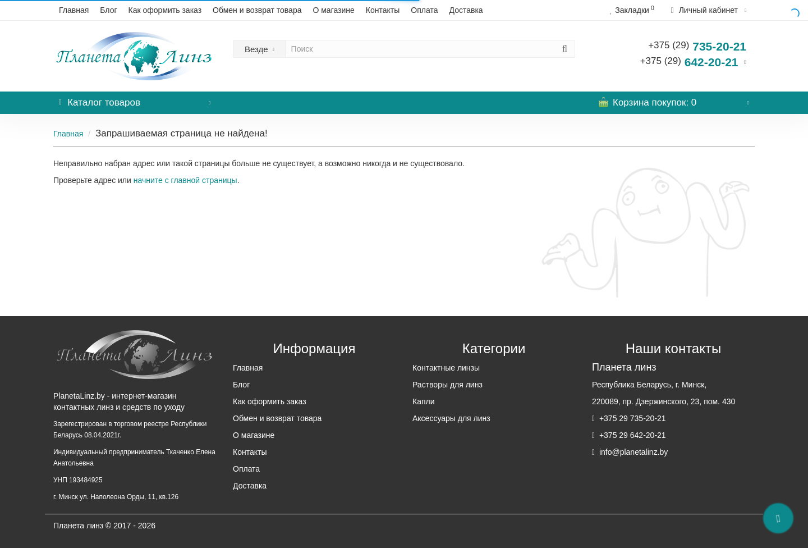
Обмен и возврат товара (257, 10)
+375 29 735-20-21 (631, 418)
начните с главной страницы (185, 180)
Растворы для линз (447, 384)
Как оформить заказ (165, 10)
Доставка (466, 10)
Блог (108, 10)
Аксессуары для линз (451, 418)
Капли (423, 401)
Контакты (383, 10)
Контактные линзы (446, 367)
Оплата (424, 10)
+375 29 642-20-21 (631, 435)
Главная (74, 10)
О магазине (333, 10)
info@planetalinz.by (632, 451)
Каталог (134, 100)
